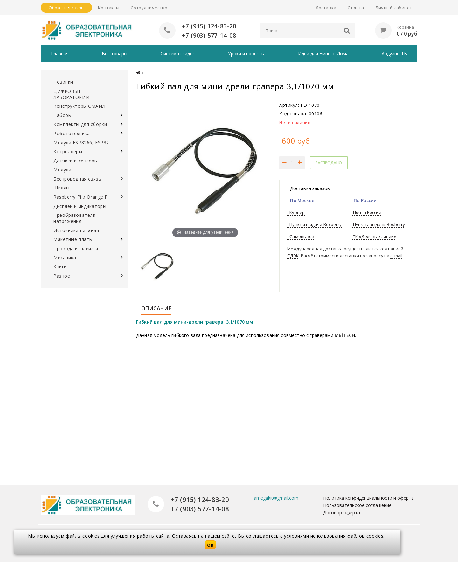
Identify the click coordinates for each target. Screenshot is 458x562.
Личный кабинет (393, 7)
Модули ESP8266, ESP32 (81, 143)
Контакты (108, 7)
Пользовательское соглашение (357, 505)
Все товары (114, 54)
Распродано (329, 163)
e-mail (396, 255)
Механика (64, 258)
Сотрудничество (149, 7)
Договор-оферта (341, 513)
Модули (62, 170)
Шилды (61, 188)
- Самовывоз (300, 236)
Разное (61, 276)
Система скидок (178, 54)
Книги (60, 267)
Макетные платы (73, 239)
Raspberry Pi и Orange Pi (81, 197)
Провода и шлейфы (75, 248)
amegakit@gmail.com (276, 498)
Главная (60, 54)
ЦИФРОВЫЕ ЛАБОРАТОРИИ (71, 94)
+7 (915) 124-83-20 (209, 26)
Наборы (62, 115)
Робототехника (71, 133)
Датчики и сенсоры (75, 161)
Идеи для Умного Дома (323, 54)
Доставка (326, 7)
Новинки (63, 82)
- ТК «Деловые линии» (373, 236)
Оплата (356, 7)
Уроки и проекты (246, 54)
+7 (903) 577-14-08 (209, 35)
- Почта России (366, 212)
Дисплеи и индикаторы (79, 206)
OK (210, 545)
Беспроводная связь (77, 179)
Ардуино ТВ (394, 54)
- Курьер (296, 212)
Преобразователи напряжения (74, 218)
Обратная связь (66, 7)
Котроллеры (67, 151)
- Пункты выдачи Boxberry (314, 224)
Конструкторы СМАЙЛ (79, 106)
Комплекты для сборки (80, 124)
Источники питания (76, 230)
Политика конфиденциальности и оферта (368, 498)
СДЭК (293, 255)
